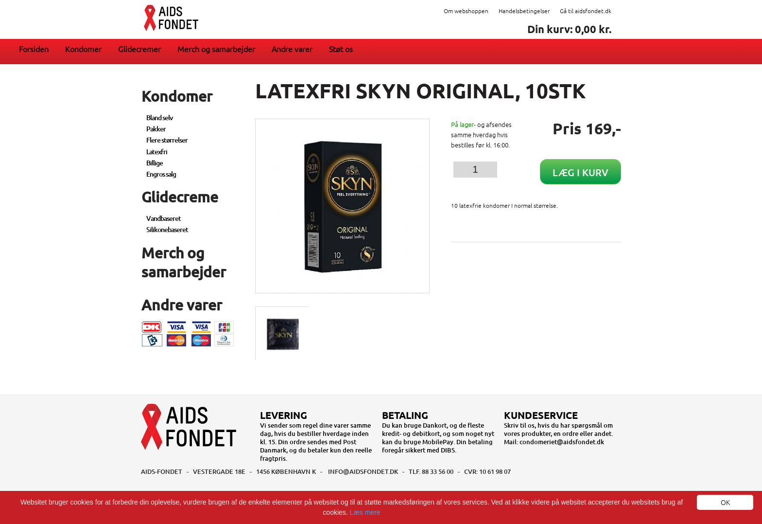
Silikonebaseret (167, 229)
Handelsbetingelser (524, 11)
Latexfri (156, 151)
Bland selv (159, 117)
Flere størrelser (167, 140)
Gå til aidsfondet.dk (585, 11)
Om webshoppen (466, 11)
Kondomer (83, 48)
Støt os (341, 48)
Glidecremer (139, 48)
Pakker (156, 128)
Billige (154, 162)
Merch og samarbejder (216, 48)
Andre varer (292, 48)
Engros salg (161, 174)
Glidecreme (179, 196)
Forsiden (34, 48)
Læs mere (365, 512)
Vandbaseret (163, 218)
